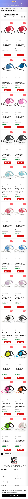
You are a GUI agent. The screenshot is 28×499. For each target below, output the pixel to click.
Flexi (3, 42)
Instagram (16, 485)
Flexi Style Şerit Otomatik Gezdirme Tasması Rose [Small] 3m (20, 442)
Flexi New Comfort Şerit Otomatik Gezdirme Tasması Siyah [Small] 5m (7, 334)
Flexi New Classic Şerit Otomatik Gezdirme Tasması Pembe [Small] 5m (6, 118)
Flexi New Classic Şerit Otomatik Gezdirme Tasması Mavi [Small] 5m (7, 82)
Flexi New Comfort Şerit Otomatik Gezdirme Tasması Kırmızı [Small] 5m (7, 226)
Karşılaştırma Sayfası (18, 478)
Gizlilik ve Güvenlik (5, 474)
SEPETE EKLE (7, 54)
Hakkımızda (3, 473)
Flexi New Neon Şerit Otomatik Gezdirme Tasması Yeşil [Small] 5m (7, 442)
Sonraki (7, 453)
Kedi (2, 8)
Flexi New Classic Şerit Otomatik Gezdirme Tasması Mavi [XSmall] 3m (20, 82)
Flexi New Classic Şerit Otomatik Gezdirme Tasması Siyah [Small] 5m (7, 154)
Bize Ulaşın (3, 476)
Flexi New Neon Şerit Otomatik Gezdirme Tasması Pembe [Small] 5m (6, 405)
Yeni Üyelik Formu (17, 473)
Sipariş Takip (16, 476)
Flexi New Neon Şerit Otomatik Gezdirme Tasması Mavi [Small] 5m (20, 369)
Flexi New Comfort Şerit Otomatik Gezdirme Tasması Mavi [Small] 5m (7, 263)
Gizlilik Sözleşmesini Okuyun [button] (12, 492)
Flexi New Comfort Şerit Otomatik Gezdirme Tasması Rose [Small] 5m (7, 299)
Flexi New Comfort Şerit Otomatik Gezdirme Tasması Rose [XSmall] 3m (20, 299)
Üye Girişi (16, 474)
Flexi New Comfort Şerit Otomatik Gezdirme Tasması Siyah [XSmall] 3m (20, 334)
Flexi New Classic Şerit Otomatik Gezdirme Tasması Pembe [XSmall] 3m (20, 118)
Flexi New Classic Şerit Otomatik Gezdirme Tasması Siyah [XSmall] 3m (20, 154)
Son (10, 453)
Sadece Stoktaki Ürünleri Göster (12, 14)
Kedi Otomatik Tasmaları (17, 8)
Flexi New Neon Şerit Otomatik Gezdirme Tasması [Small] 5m (6, 369)
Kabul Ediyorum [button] (14, 495)
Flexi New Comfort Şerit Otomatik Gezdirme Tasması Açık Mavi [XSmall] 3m (20, 190)
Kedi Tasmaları (8, 8)
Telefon (3, 485)
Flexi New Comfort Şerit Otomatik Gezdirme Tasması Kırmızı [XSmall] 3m (20, 227)
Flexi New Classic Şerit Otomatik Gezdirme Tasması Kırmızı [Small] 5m (7, 45)
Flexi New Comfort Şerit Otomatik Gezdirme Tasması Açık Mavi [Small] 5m (7, 190)
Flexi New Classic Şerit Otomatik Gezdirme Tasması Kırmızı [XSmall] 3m (20, 46)
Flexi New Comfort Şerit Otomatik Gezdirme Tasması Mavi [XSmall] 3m (20, 263)
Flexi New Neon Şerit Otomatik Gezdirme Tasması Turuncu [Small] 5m (20, 405)
